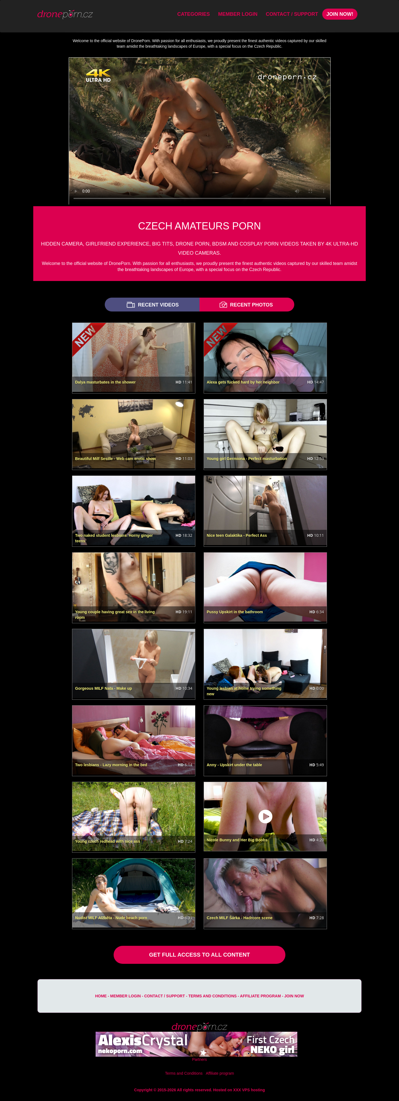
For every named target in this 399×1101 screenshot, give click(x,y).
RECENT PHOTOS (245, 305)
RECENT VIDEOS (152, 305)
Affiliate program (260, 996)
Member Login (237, 14)
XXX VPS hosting (249, 1090)
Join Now (294, 996)
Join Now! (339, 14)
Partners (199, 1059)
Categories (193, 14)
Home (101, 996)
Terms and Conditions (212, 996)
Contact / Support (292, 14)
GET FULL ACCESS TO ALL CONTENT (199, 955)
